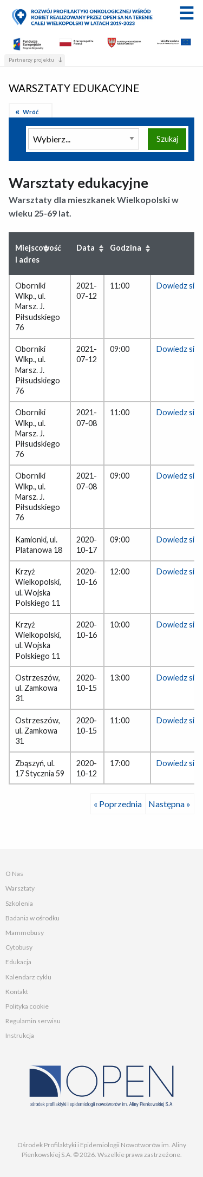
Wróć (30, 111)
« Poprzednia (118, 804)
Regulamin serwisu (33, 1021)
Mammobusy (24, 932)
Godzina (125, 247)
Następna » (169, 804)
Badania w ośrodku (32, 918)
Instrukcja (19, 1035)
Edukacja (18, 962)
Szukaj (167, 138)
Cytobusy (18, 947)
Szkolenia (19, 903)
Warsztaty (20, 888)
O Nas (14, 873)
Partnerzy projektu (31, 60)
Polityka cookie (27, 1006)
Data (85, 247)
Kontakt (16, 992)
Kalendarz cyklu (28, 977)
